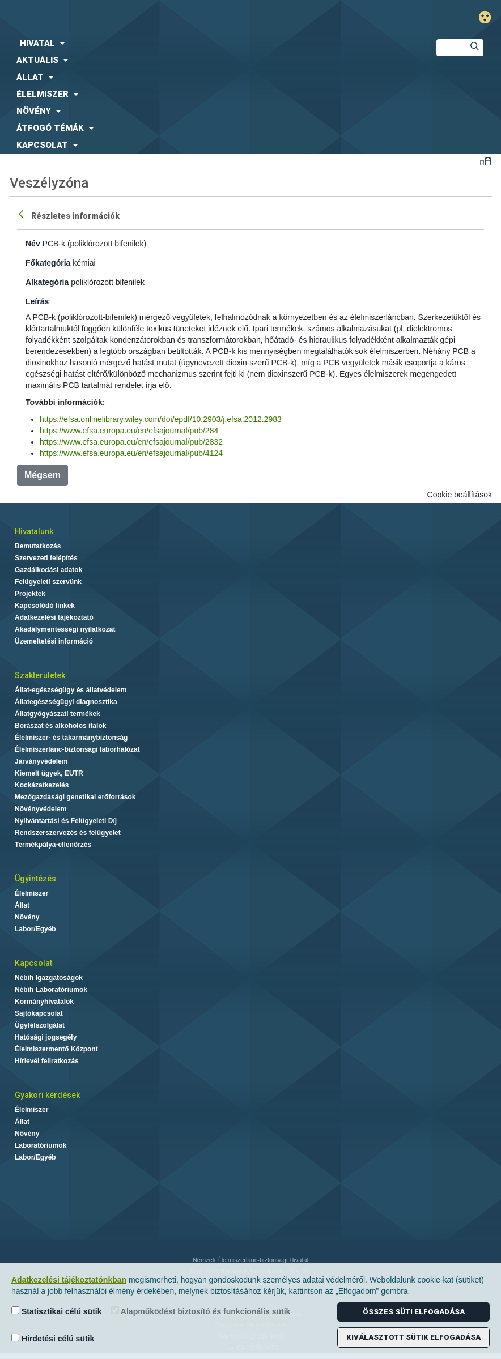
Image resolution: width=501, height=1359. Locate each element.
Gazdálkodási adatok (48, 570)
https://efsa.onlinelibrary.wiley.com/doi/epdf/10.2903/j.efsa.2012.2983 (161, 419)
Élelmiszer (31, 893)
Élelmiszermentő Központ (56, 1049)
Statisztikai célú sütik (56, 1311)
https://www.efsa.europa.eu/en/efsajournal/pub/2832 (131, 441)
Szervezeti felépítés (46, 558)
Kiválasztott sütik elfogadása (413, 1337)
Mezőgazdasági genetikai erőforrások (75, 797)
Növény (27, 917)
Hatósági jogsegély (46, 1037)
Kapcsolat (33, 963)
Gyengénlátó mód (489, 17)
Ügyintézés (35, 878)
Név (33, 243)
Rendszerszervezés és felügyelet (68, 833)
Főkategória (48, 262)
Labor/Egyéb (35, 929)
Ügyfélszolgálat (40, 1025)
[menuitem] (209, 43)
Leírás (37, 301)
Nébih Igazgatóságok (49, 978)
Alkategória (47, 282)
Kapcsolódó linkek (45, 606)
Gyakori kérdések (47, 1095)
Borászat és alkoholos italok (60, 726)
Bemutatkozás (38, 546)
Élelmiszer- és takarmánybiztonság (71, 738)
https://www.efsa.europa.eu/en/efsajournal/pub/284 (129, 430)
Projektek (30, 594)
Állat (22, 905)
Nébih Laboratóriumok (51, 990)
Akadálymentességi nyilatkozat (65, 629)
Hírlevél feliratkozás (47, 1061)
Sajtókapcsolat (39, 1013)
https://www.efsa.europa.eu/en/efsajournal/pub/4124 (131, 453)
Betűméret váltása (485, 161)
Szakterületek (40, 675)
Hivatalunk (34, 531)
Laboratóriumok (40, 1145)
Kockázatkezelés (42, 785)
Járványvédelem (41, 761)
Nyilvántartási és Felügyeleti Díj (66, 821)
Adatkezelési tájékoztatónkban (68, 1279)
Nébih (167, 18)
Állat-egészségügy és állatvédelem (70, 690)
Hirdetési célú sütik (52, 1338)
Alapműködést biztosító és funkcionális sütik (201, 1311)
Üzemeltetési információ (54, 641)
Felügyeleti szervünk (48, 582)
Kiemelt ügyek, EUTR (49, 773)
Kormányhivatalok (44, 1002)
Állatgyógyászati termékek (57, 714)
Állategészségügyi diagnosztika (66, 702)
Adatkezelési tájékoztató (54, 617)
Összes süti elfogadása (414, 1311)
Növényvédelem (40, 809)
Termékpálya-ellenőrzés (53, 845)
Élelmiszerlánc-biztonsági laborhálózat (77, 749)
